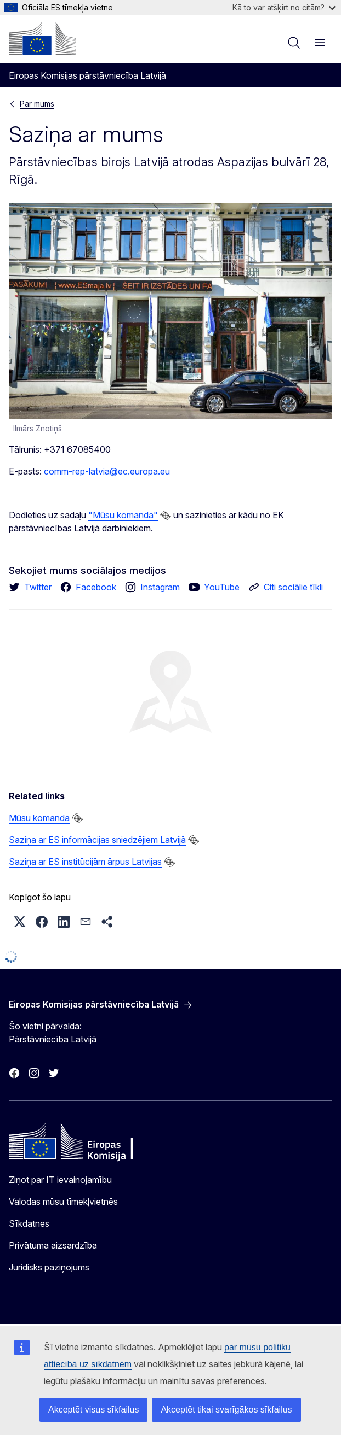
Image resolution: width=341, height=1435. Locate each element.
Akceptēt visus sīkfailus (93, 1409)
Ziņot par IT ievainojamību (60, 1179)
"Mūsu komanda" (123, 514)
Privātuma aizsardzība (53, 1245)
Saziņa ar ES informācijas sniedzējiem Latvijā (97, 839)
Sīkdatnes (29, 1223)
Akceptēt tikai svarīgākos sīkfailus (226, 1409)
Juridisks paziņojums (49, 1267)
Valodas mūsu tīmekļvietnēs (63, 1201)
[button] (20, 921)
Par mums (37, 103)
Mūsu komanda (39, 817)
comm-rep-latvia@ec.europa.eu (107, 471)
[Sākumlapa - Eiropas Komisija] (42, 38)
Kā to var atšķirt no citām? (284, 7)
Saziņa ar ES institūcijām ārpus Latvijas (85, 861)
